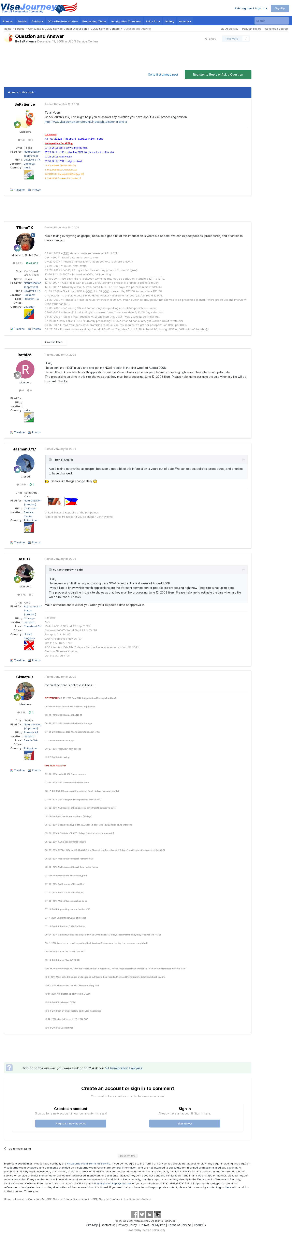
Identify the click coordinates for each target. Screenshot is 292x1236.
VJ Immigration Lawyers (123, 1068)
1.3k (21, 712)
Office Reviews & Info (63, 21)
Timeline (19, 189)
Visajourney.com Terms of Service (88, 1163)
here (228, 1187)
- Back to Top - (127, 1155)
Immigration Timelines (126, 21)
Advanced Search (276, 28)
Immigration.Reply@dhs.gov (114, 1183)
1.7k (21, 594)
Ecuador (29, 306)
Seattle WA (31, 740)
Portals (22, 21)
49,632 (32, 263)
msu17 (24, 559)
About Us (200, 1225)
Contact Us (108, 1225)
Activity (185, 21)
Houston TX (31, 298)
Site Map (92, 1225)
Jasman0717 (24, 449)
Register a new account (71, 1123)
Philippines (31, 520)
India (27, 167)
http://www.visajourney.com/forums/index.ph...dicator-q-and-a (86, 121)
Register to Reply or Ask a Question (218, 74)
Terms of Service (179, 1225)
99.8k (18, 263)
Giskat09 (24, 677)
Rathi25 (25, 355)
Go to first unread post (163, 74)
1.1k (21, 139)
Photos (36, 189)
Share (210, 38)
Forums (8, 21)
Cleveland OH (32, 626)
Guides (37, 21)
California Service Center (30, 512)
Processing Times (94, 21)
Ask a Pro (153, 21)
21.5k (21, 484)
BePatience (27, 41)
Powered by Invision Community (146, 1230)
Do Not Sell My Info (152, 1225)
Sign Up (280, 8)
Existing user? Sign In (251, 8)
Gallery (169, 21)
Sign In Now (184, 1123)
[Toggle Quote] (51, 459)
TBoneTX (24, 228)
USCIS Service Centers (83, 41)
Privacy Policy (127, 1225)
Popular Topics (251, 28)
